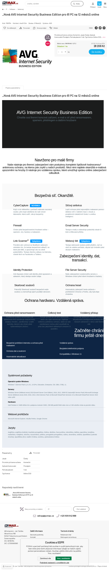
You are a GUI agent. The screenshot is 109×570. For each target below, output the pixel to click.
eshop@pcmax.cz (45, 515)
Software (12, 9)
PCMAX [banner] (11, 3)
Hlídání (55, 28)
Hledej (78, 4)
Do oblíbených (11, 28)
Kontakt (33, 537)
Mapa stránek (102, 566)
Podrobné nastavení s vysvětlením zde (54, 563)
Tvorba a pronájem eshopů (77, 566)
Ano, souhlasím (63, 558)
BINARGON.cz (91, 566)
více (104, 37)
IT (6, 9)
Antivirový (21, 9)
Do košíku (97, 51)
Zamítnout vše (45, 558)
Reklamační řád (65, 535)
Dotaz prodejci (41, 28)
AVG (50, 23)
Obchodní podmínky (36, 535)
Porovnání (26, 28)
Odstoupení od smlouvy (68, 537)
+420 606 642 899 (68, 515)
